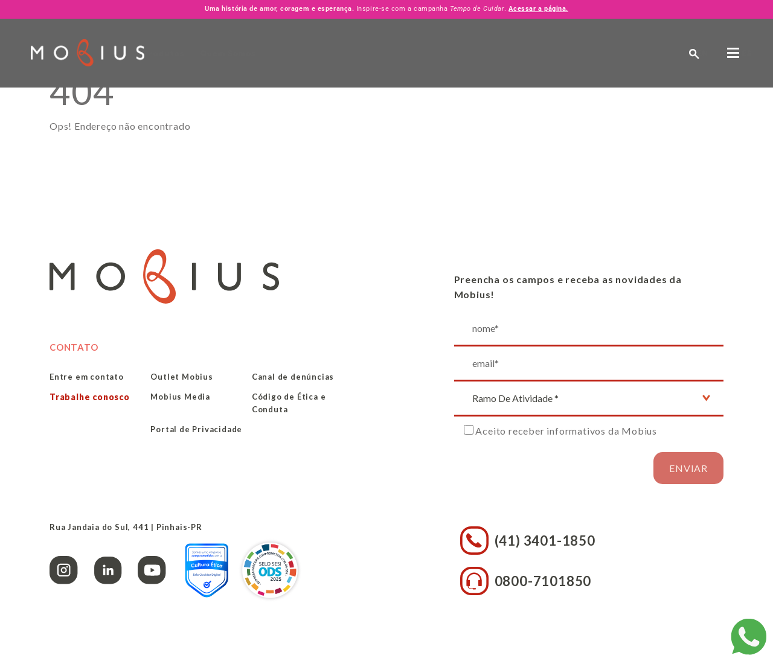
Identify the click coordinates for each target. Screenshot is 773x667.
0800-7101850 (526, 581)
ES (648, 53)
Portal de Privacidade (196, 429)
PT (625, 53)
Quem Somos (283, 53)
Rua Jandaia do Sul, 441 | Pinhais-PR (126, 527)
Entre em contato (87, 376)
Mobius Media (180, 396)
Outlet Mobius (181, 376)
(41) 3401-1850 (527, 540)
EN (603, 53)
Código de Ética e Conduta (289, 403)
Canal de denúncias (293, 376)
